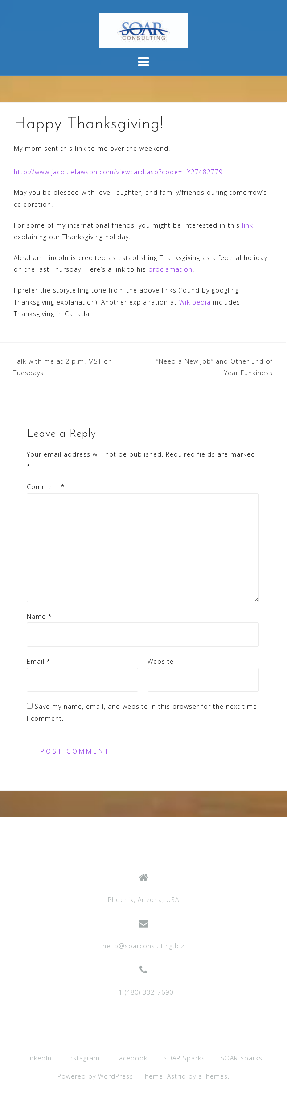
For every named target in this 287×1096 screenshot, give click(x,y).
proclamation (170, 269)
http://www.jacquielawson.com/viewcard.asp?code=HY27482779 (118, 172)
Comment (46, 486)
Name (39, 616)
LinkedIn (38, 1058)
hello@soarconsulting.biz (143, 946)
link (247, 225)
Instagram (83, 1058)
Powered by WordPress (95, 1076)
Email (38, 661)
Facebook (131, 1058)
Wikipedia (195, 302)
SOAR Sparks (184, 1058)
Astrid (176, 1076)
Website (161, 661)
